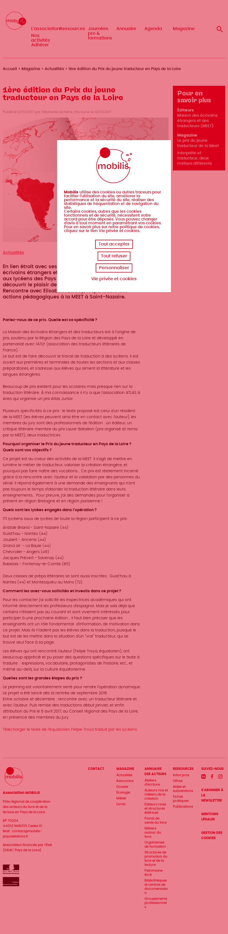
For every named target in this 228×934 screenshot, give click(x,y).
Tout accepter (114, 244)
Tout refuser (114, 256)
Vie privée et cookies (114, 279)
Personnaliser (114, 268)
